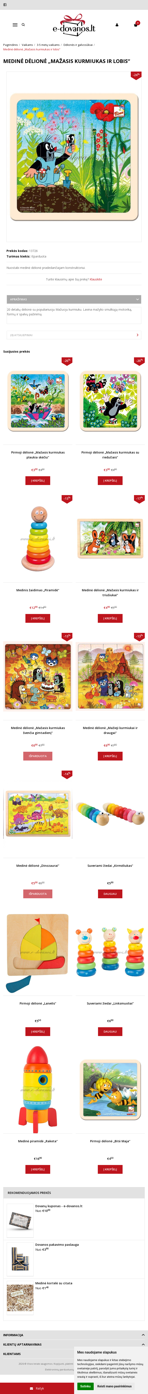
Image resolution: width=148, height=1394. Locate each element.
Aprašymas (18, 299)
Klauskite (96, 279)
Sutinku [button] (85, 1386)
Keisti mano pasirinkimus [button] (114, 1386)
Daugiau (110, 894)
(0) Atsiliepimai (21, 335)
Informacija (13, 1335)
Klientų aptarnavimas (22, 1344)
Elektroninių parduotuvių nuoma (64, 1369)
